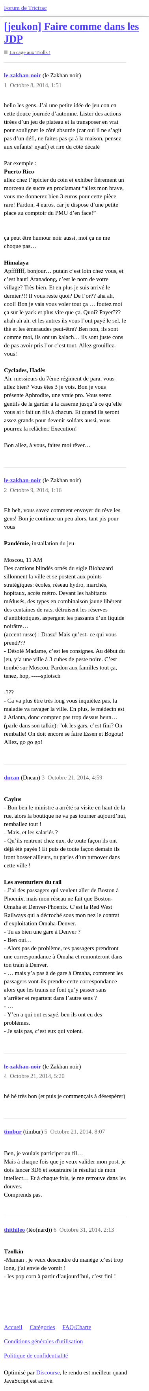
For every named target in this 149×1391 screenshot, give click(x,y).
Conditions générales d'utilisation (43, 1341)
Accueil (13, 1327)
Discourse (48, 1372)
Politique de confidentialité (36, 1355)
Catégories (42, 1327)
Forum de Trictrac (25, 8)
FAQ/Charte (76, 1327)
